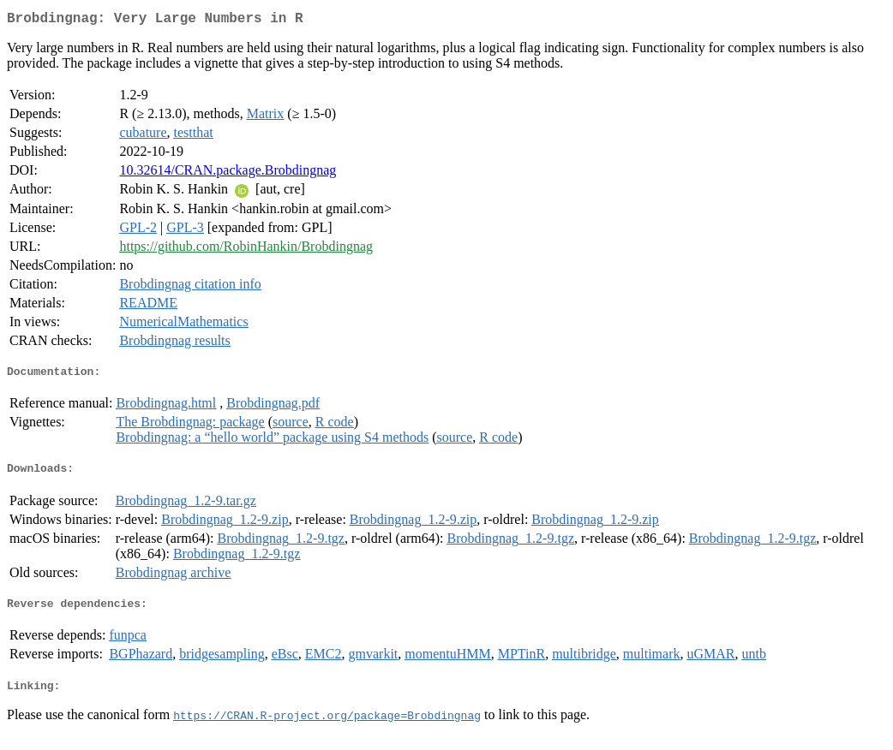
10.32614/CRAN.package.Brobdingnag (227, 173)
